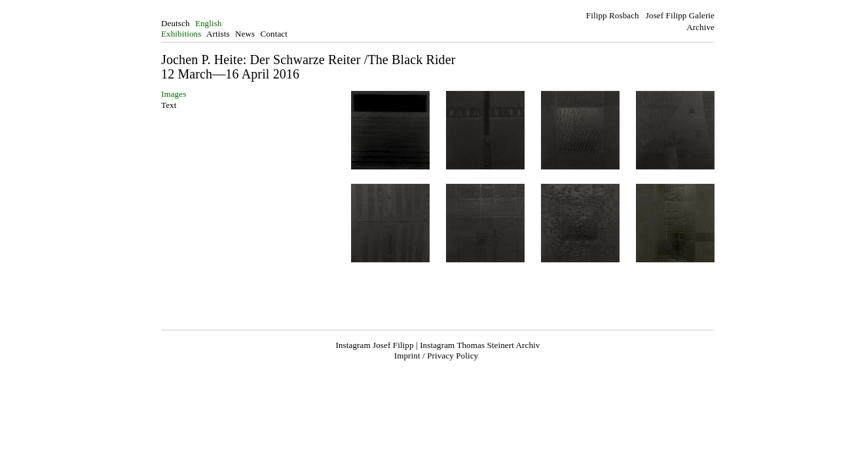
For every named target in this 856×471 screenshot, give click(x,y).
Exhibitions (181, 34)
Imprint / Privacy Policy (436, 355)
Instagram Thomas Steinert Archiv (480, 345)
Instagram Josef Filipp (375, 345)
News (245, 34)
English (208, 23)
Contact (274, 34)
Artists (218, 34)
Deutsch (175, 23)
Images (173, 94)
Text (168, 105)
